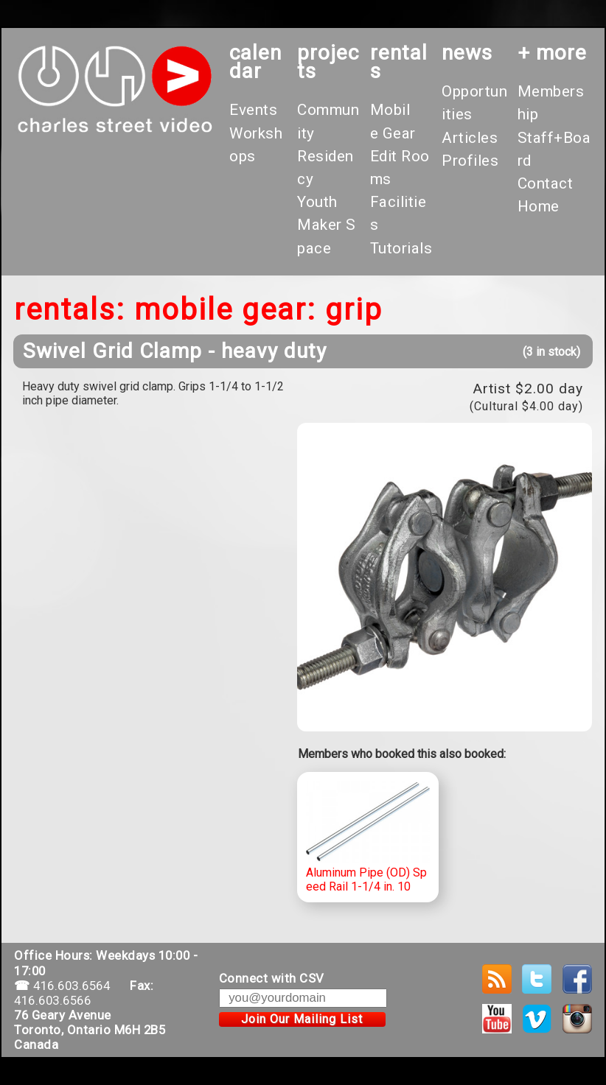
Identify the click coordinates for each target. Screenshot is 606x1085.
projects (328, 62)
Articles (470, 138)
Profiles (470, 160)
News (467, 53)
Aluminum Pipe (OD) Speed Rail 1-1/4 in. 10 (368, 837)
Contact (546, 183)
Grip (354, 309)
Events (253, 110)
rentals (399, 62)
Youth (317, 202)
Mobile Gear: (225, 309)
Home (539, 206)
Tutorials (401, 248)
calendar (255, 62)
